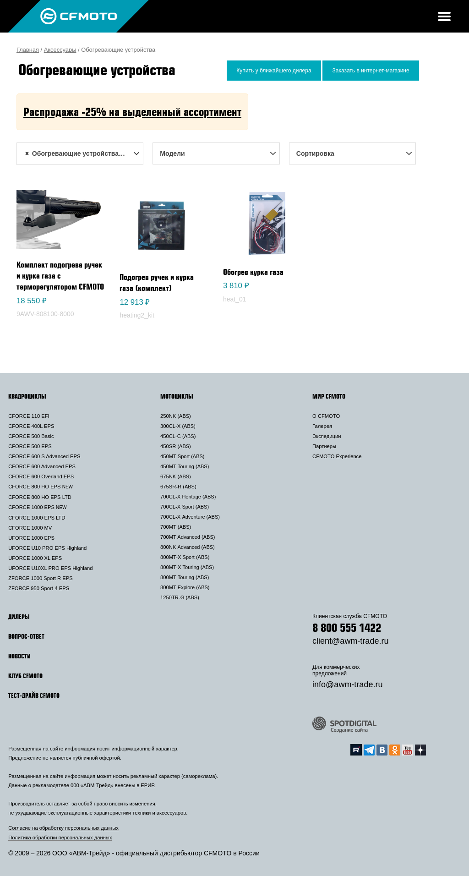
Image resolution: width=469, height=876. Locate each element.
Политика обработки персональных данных (60, 837)
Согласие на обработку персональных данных (63, 828)
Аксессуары (60, 49)
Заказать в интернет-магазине (370, 70)
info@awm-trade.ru (347, 684)
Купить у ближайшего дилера (273, 70)
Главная (27, 49)
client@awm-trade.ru (350, 641)
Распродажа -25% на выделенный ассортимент (132, 111)
